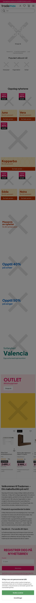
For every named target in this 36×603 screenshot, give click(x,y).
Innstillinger (18, 598)
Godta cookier (18, 593)
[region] (18, 589)
